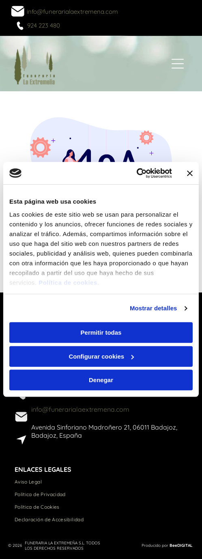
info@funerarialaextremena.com (72, 11)
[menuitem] (101, 481)
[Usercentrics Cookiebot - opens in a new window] (136, 173)
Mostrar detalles (153, 308)
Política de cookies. (69, 282)
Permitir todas (101, 332)
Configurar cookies (101, 356)
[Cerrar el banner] (190, 173)
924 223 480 (43, 25)
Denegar (101, 380)
